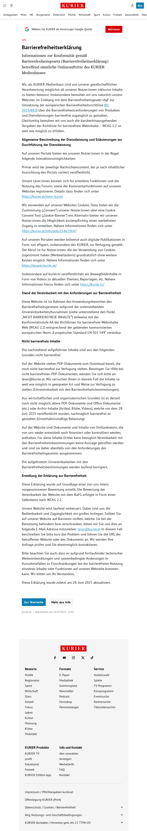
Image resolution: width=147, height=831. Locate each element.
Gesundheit (132, 14)
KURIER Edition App (38, 775)
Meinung (31, 723)
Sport (97, 14)
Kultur (106, 14)
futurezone (32, 764)
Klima (29, 728)
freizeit (29, 702)
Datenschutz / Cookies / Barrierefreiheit (50, 807)
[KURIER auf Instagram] (73, 658)
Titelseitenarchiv (104, 707)
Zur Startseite (33, 602)
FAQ (62, 769)
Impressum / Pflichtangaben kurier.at (49, 792)
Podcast (64, 696)
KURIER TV (32, 753)
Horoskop (65, 702)
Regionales (32, 680)
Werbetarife (66, 764)
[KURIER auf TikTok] (92, 658)
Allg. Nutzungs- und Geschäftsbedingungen (53, 815)
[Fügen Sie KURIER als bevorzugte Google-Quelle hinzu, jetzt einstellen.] (73, 29)
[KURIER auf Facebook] (55, 658)
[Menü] (5, 5)
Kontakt (64, 775)
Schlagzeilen (10, 14)
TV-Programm (103, 686)
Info (24, 40)
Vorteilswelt (101, 675)
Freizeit (118, 14)
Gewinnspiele (68, 686)
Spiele (98, 680)
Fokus (29, 707)
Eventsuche (101, 696)
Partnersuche (102, 702)
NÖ (31, 14)
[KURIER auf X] (83, 658)
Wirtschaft (85, 14)
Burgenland (43, 14)
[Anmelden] (132, 5)
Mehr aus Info (61, 602)
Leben (29, 712)
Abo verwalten (68, 753)
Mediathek (66, 680)
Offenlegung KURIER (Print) (43, 800)
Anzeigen (65, 759)
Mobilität (31, 734)
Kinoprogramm (104, 691)
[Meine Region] (11, 5)
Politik (72, 14)
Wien (24, 14)
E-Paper (64, 675)
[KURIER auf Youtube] (64, 658)
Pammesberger (69, 707)
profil (28, 759)
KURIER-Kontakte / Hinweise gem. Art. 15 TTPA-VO (58, 822)
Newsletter (66, 691)
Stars (28, 696)
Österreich (59, 14)
